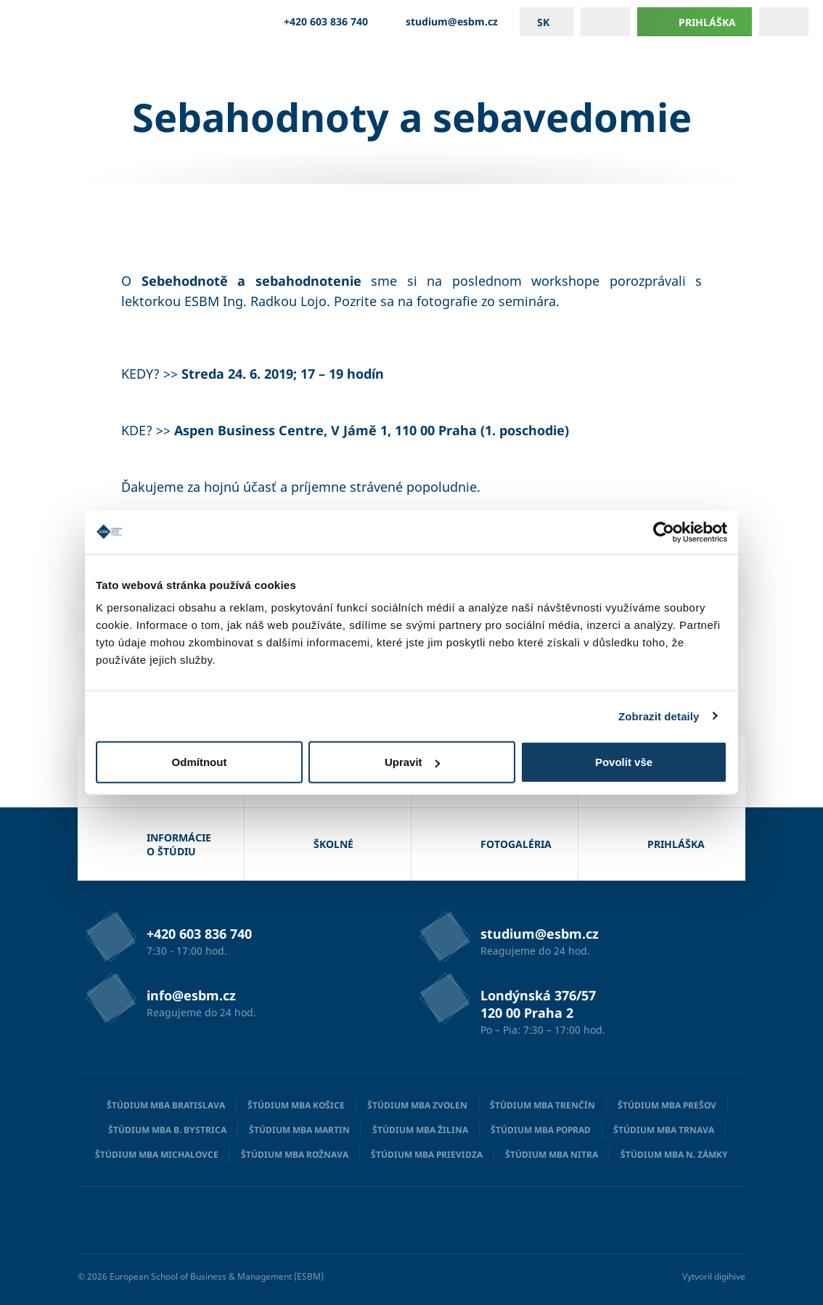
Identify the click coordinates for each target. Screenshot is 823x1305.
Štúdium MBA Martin (299, 1130)
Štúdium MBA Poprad (541, 1130)
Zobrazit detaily (659, 715)
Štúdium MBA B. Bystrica (167, 1130)
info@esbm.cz (191, 995)
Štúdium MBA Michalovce (156, 1154)
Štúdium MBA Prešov (667, 1105)
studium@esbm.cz (444, 22)
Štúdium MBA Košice (296, 1105)
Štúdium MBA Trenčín (542, 1105)
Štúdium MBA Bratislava (166, 1105)
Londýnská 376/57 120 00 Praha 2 (538, 1004)
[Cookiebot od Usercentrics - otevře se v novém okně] (663, 532)
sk (543, 22)
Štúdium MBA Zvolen (417, 1105)
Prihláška (694, 22)
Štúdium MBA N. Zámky (674, 1154)
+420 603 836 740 (318, 22)
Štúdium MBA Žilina (420, 1130)
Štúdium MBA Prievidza (427, 1154)
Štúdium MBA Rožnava (294, 1154)
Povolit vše (623, 762)
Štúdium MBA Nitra (551, 1154)
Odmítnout (199, 762)
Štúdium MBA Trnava (663, 1130)
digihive (729, 1276)
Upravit (412, 762)
